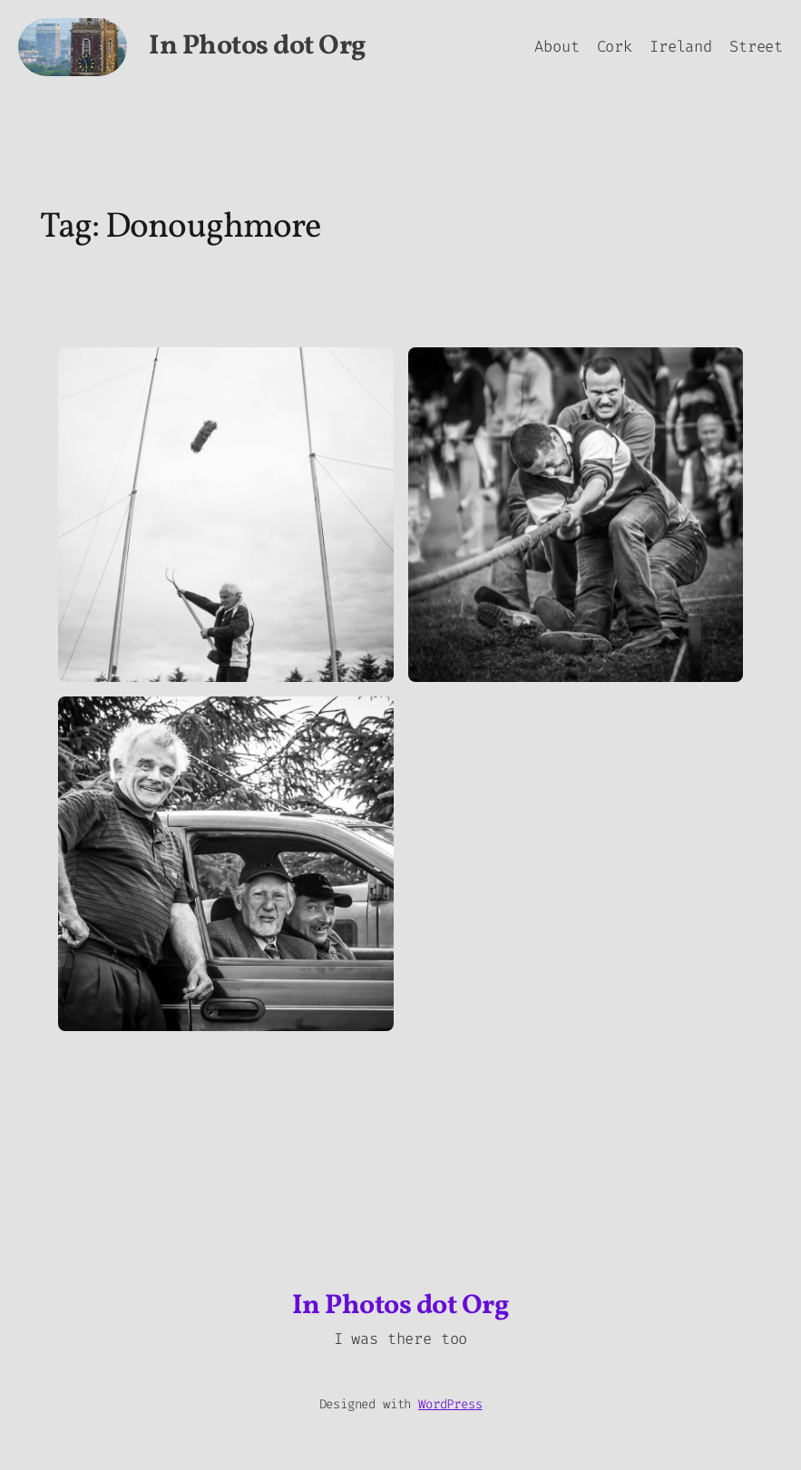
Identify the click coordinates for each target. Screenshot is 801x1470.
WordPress (450, 1404)
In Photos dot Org (257, 46)
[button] (225, 514)
